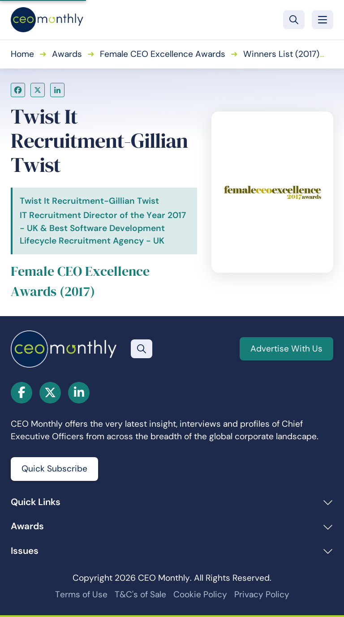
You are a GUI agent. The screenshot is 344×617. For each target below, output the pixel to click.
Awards (67, 54)
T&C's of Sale (140, 594)
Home (22, 54)
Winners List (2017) (281, 54)
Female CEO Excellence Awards (162, 54)
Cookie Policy (200, 594)
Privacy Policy (261, 594)
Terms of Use (81, 594)
